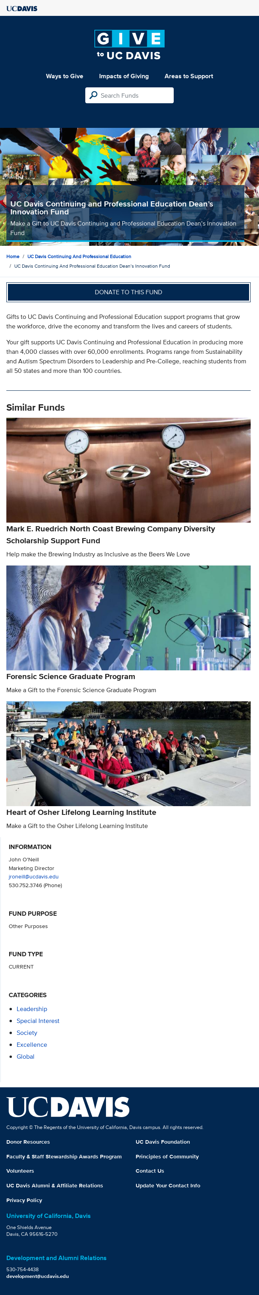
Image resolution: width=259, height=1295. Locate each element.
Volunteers (20, 1171)
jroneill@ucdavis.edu (34, 876)
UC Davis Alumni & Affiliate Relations (54, 1185)
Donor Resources (28, 1142)
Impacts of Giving (124, 76)
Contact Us (150, 1171)
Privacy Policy (24, 1200)
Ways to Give (64, 76)
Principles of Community (167, 1156)
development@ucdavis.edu (37, 1276)
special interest (38, 1020)
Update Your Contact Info (168, 1185)
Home (12, 256)
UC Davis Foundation (163, 1142)
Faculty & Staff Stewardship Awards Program (64, 1156)
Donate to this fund (128, 292)
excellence (32, 1044)
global (26, 1056)
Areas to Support (189, 76)
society (27, 1032)
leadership (32, 1008)
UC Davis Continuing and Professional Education (79, 256)
